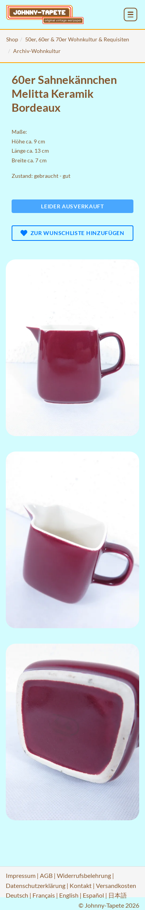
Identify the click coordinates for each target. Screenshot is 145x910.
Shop (12, 39)
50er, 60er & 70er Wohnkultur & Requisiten (77, 39)
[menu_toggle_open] (130, 14)
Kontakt (81, 885)
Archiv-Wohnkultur (37, 51)
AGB (46, 875)
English (68, 895)
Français (43, 895)
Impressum (21, 875)
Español (93, 895)
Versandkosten (116, 885)
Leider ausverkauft (72, 206)
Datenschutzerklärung (35, 885)
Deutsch (17, 895)
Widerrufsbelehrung (84, 875)
